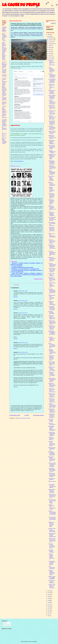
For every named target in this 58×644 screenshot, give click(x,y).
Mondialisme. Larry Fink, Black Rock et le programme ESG (25, 269)
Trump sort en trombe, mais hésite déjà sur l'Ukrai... (52, 322)
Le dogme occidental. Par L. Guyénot (52, 151)
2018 (49, 602)
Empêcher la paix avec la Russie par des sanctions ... (52, 385)
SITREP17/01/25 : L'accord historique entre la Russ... (52, 369)
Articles (5, 622)
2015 (49, 608)
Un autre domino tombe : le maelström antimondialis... (52, 513)
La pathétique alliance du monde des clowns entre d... (51, 229)
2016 (49, 606)
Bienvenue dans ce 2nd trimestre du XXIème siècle (51, 530)
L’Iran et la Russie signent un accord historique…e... (52, 259)
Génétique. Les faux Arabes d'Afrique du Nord (4, 29)
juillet (50, 47)
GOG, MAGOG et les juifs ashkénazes (51, 581)
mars (50, 55)
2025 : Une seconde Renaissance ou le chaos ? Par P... (51, 546)
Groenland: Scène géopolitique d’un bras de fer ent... (51, 443)
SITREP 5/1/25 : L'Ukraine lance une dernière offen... (51, 524)
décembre (51, 37)
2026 (49, 34)
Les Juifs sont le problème (51, 479)
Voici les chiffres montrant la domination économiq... (51, 97)
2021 (49, 596)
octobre (50, 41)
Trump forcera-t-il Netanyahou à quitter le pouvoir (52, 380)
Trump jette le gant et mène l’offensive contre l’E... (51, 327)
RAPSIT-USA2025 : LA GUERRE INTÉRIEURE (52, 577)
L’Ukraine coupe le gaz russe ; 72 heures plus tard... (52, 540)
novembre (51, 39)
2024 (49, 590)
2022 (49, 594)
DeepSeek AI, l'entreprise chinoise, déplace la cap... (51, 202)
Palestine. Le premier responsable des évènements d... (51, 63)
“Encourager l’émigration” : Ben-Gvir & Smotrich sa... (52, 162)
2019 (49, 600)
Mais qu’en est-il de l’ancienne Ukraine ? (52, 132)
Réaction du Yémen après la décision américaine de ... (52, 247)
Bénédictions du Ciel (4, 75)
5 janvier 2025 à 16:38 (22, 300)
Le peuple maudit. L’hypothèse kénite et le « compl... (51, 572)
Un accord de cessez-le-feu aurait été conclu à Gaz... (52, 400)
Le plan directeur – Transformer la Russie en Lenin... (51, 70)
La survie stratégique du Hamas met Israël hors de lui (52, 253)
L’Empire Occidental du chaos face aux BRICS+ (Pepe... (52, 405)
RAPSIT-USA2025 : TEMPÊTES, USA (52, 448)
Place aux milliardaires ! (52, 424)
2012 (49, 613)
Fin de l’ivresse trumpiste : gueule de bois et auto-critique (4, 37)
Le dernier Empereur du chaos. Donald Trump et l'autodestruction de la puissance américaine (4, 125)
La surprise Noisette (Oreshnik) (51, 551)
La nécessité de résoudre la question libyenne (51, 563)
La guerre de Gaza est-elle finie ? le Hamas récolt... (52, 390)
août (50, 45)
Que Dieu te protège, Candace (51, 420)
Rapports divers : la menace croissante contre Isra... (52, 491)
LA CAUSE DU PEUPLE (21, 5)
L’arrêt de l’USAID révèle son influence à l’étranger (52, 75)
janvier (50, 58)
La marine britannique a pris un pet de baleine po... (51, 128)
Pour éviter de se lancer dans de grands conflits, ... (52, 501)
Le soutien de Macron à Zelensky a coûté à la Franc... (51, 358)
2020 (49, 598)
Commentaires (6, 625)
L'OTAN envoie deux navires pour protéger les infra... (51, 475)
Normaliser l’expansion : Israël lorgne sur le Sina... (51, 453)
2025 (49, 36)
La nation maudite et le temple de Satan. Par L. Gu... (51, 339)
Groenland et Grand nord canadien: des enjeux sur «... (51, 410)
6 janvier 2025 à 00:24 (22, 352)
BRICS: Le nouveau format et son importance (51, 184)
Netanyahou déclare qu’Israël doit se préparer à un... (51, 459)
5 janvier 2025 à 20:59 (22, 312)
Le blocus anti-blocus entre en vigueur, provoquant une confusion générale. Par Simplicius (4, 112)
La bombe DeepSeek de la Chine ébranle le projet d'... (52, 265)
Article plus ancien (38, 415)
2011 (49, 615)
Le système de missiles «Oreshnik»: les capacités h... (51, 374)
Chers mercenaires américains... (51, 567)
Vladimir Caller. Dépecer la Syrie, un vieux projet (51, 586)
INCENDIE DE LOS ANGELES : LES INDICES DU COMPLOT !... (52, 333)
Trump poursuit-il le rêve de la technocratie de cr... (52, 496)
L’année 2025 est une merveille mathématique (52, 519)
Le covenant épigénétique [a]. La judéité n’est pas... (51, 470)
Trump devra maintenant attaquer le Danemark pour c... (51, 196)
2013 (49, 611)
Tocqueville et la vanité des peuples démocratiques (52, 535)
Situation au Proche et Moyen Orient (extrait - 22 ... (51, 317)
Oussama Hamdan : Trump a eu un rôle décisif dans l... (52, 351)
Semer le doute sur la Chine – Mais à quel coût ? (51, 363)
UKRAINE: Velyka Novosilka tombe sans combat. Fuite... (52, 157)
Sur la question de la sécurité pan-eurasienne (51, 224)
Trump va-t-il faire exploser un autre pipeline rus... (51, 395)
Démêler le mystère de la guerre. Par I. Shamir (51, 241)
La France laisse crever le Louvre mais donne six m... (51, 112)
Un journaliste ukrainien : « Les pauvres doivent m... (51, 416)
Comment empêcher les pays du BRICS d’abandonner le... (52, 291)
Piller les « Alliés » (52, 482)
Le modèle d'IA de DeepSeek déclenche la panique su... (51, 122)
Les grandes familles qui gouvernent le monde (22, 267)
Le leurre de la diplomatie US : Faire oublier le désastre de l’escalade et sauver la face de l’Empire (4, 67)
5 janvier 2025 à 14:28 (22, 290)
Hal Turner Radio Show (18, 161)
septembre (51, 43)
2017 (49, 604)
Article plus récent (14, 415)
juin (50, 49)
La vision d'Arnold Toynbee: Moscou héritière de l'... (51, 556)
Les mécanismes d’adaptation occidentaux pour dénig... (52, 81)
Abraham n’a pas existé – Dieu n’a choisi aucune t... (52, 137)
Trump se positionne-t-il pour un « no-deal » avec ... (52, 117)
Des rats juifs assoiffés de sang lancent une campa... (51, 308)
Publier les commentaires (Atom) (23, 418)
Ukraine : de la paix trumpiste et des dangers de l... (52, 236)
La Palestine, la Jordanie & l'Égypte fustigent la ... (51, 142)
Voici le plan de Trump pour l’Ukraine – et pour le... (51, 147)
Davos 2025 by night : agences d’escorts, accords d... (51, 178)
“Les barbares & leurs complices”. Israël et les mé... (51, 285)
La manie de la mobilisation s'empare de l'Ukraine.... (51, 434)
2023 (49, 592)
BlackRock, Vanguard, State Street (51, 312)
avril (50, 53)
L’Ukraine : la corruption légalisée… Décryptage (51, 214)
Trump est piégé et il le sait (4, 103)
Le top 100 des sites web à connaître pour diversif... (52, 486)
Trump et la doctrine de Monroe (51, 438)
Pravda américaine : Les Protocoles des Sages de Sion (51, 345)
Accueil (26, 415)
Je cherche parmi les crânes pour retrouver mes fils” (52, 219)
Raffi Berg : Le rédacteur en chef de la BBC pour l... (51, 279)
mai (50, 51)
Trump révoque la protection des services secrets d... (51, 270)
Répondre (16, 296)
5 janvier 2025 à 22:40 (22, 342)
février (50, 57)
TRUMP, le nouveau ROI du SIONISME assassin (51, 173)
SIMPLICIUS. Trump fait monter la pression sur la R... (52, 208)
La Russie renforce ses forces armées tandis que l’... (52, 102)
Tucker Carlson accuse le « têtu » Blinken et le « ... (51, 107)
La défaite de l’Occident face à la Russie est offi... (52, 167)
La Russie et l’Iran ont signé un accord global (51, 303)
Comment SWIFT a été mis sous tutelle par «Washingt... (52, 465)
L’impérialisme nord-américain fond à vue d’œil (51, 297)
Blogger (35, 641)
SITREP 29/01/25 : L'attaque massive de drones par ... (52, 92)
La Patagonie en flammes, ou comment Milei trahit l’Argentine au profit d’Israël (4, 138)
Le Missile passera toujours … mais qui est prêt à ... (51, 189)
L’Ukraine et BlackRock (16, 266)
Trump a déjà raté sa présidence (51, 274)
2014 (49, 610)
